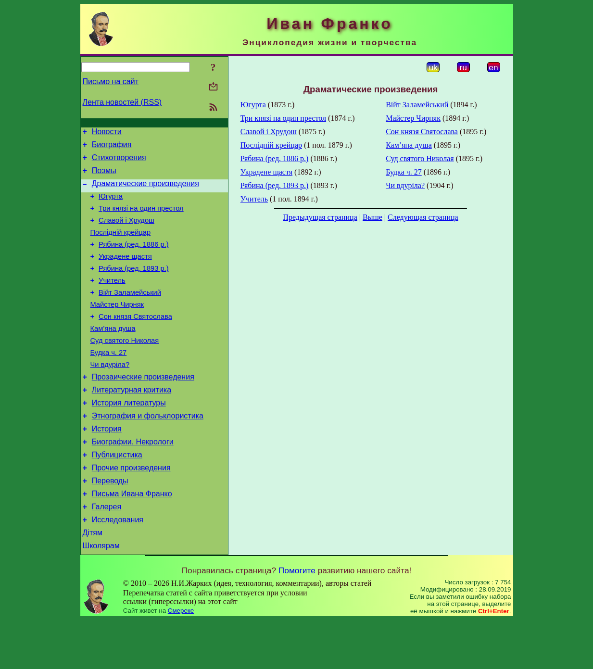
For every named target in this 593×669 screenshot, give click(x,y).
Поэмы (104, 176)
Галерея (106, 551)
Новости (107, 133)
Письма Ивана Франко (132, 537)
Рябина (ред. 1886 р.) (133, 259)
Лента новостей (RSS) (122, 102)
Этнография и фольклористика (147, 450)
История (107, 465)
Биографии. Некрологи (133, 479)
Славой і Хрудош (126, 232)
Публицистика (117, 494)
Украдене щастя (125, 272)
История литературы (129, 436)
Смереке (181, 659)
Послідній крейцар (120, 245)
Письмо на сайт (111, 81)
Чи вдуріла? (110, 393)
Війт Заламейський (130, 312)
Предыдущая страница (320, 217)
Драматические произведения (145, 191)
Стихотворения (119, 162)
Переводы (110, 522)
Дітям (92, 580)
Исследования (117, 566)
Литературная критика (131, 421)
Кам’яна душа (113, 353)
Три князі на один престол (141, 218)
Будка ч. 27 (108, 380)
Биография (112, 147)
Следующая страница (423, 217)
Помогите (296, 619)
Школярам (101, 595)
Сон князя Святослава (135, 339)
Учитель (112, 299)
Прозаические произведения (143, 407)
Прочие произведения (131, 508)
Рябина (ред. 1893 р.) (133, 286)
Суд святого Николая (124, 366)
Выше (372, 217)
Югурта (111, 205)
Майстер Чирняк (117, 326)
